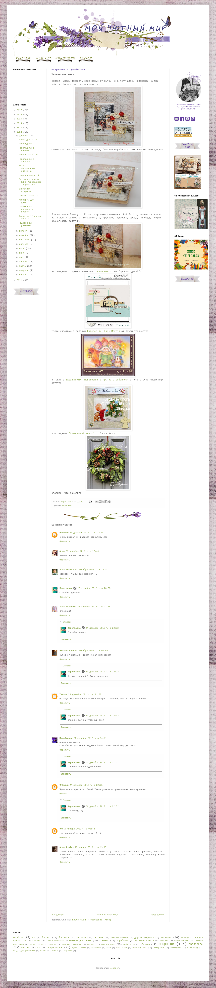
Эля (61, 829)
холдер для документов (24, 951)
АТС (34, 937)
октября (23, 235)
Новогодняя (25, 144)
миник (32, 944)
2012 (19, 132)
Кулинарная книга (144, 940)
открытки (66, 506)
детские (98, 937)
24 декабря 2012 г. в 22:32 (102, 628)
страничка (55, 947)
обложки (145, 944)
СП (38, 948)
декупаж (81, 937)
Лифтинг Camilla (28, 195)
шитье (55, 951)
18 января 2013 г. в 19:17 (91, 847)
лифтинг (164, 940)
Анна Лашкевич (67, 607)
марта (22, 266)
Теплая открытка (28, 155)
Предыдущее (157, 914)
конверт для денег (80, 940)
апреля (23, 261)
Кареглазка (65, 588)
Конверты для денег (26, 201)
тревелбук (96, 948)
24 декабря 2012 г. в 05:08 (91, 650)
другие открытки (144, 937)
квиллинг (37, 940)
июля (21, 248)
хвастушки (175, 948)
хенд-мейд (192, 948)
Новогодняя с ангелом (26, 160)
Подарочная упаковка (25, 224)
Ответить (64, 541)
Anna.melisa (66, 569)
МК (42, 944)
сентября (24, 240)
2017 (19, 110)
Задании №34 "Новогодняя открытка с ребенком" (97, 379)
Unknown (64, 533)
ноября (23, 231)
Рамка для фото (28, 139)
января (23, 274)
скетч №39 (102, 271)
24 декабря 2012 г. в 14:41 (90, 738)
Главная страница (107, 914)
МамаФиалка (65, 738)
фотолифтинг (139, 948)
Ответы (67, 622)
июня (21, 253)
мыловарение (108, 944)
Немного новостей (29, 175)
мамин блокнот (182, 940)
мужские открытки (71, 944)
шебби (43, 951)
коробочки (122, 940)
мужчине (91, 944)
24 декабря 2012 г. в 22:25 (86, 785)
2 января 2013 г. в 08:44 (79, 829)
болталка (64, 937)
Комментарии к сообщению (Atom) (91, 920)
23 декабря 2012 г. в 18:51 (91, 569)
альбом (18, 937)
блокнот (46, 937)
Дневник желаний (119, 937)
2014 (19, 123)
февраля (23, 270)
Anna (62, 551)
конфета (104, 940)
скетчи (25, 948)
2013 (19, 127)
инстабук (185, 938)
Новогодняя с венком (26, 149)
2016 (19, 114)
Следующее (58, 914)
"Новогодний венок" (81, 433)
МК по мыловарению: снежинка (28, 168)
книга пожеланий (55, 941)
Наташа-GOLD (66, 650)
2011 (19, 280)
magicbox (67, 951)
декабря (23, 136)
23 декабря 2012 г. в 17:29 (86, 533)
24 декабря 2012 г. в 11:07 (84, 694)
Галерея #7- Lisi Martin (103, 331)
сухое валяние (79, 948)
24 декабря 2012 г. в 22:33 (102, 672)
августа (23, 244)
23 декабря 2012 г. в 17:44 (82, 551)
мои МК (53, 944)
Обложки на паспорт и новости (26, 209)
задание (166, 937)
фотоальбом (121, 948)
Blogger (114, 968)
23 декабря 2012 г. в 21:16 (93, 607)
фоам (109, 948)
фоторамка (159, 948)
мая (21, 257)
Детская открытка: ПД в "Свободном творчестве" (30, 182)
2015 (19, 119)
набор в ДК (129, 944)
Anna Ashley (66, 847)
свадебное (196, 944)
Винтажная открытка (25, 190)
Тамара (63, 694)
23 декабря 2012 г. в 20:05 (93, 588)
